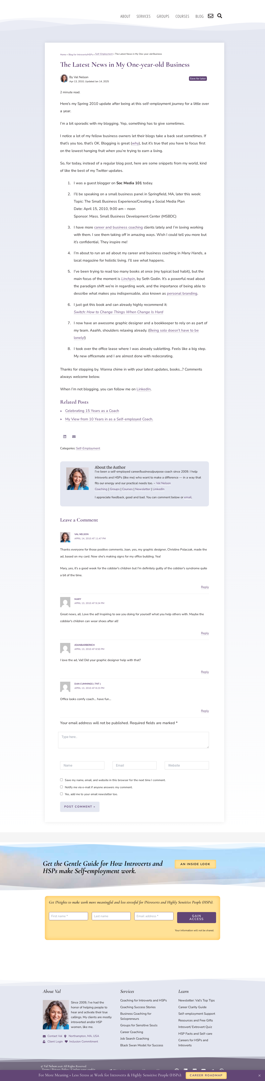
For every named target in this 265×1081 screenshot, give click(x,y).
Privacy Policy (59, 1062)
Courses (184, 16)
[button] (64, 436)
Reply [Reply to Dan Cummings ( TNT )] (205, 710)
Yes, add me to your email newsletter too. (89, 793)
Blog (202, 16)
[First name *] (68, 915)
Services (146, 16)
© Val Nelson (48, 1059)
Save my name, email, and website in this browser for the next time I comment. (115, 779)
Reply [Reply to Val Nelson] (205, 587)
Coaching (101, 489)
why (135, 143)
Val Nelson (163, 483)
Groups (165, 16)
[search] (212, 16)
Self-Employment (104, 53)
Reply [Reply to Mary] (205, 632)
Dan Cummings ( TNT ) (88, 683)
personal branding (182, 293)
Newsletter (142, 489)
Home (63, 53)
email (187, 497)
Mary (77, 598)
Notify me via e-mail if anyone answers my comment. (96, 786)
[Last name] (111, 915)
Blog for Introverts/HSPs (80, 53)
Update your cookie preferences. (88, 1062)
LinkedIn (144, 389)
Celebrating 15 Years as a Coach (92, 410)
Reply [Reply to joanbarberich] (205, 671)
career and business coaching (118, 227)
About (127, 16)
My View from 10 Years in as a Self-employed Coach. (109, 419)
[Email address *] (153, 915)
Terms (45, 1062)
